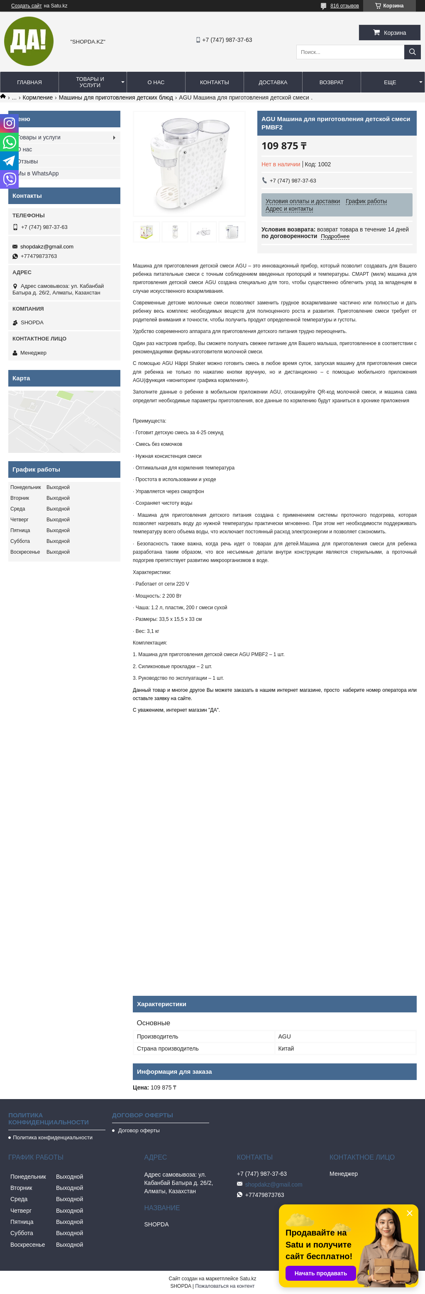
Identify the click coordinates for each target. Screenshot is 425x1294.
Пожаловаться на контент (224, 1286)
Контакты (214, 82)
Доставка (273, 82)
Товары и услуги (90, 82)
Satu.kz (247, 1279)
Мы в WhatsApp (38, 173)
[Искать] (412, 52)
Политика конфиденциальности (53, 1137)
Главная (29, 82)
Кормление (38, 97)
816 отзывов (344, 6)
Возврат (332, 82)
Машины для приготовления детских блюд (116, 97)
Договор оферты (138, 1130)
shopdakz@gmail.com (46, 246)
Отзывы (27, 161)
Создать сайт (26, 6)
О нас (156, 82)
